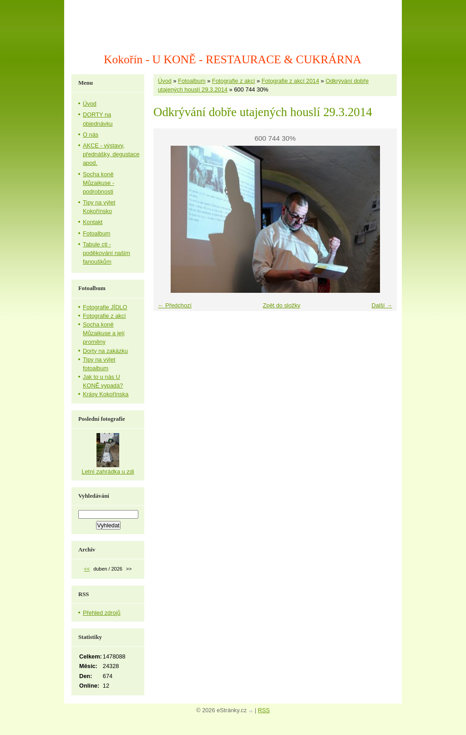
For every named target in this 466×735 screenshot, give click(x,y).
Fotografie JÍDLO (105, 307)
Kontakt (92, 222)
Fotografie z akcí (233, 80)
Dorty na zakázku (105, 350)
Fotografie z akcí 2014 (290, 80)
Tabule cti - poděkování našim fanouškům (106, 253)
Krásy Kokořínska (105, 394)
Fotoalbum (191, 80)
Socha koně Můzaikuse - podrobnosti (98, 183)
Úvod (165, 80)
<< (87, 569)
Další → (381, 305)
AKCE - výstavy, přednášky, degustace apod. (111, 154)
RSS (264, 710)
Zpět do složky (281, 305)
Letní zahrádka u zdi (107, 471)
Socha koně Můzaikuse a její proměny (104, 333)
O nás (90, 134)
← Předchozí (175, 305)
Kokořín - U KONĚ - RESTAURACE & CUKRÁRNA (232, 59)
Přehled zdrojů (102, 612)
